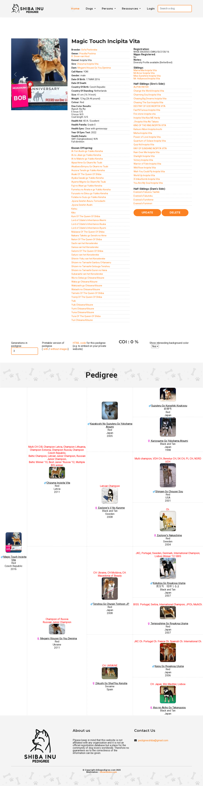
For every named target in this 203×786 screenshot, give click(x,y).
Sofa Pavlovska (89, 49)
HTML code (79, 342)
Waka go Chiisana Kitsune (84, 281)
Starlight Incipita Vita (144, 156)
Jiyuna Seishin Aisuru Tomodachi (88, 201)
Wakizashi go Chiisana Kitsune (86, 285)
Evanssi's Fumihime (143, 199)
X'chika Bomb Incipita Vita (147, 179)
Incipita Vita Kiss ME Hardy (147, 117)
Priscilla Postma (87, 53)
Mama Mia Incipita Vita (145, 70)
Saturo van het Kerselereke (85, 254)
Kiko (73, 212)
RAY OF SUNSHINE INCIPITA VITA (150, 148)
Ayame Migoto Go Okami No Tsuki (88, 182)
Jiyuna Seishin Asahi (81, 205)
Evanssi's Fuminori (143, 203)
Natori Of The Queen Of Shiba (86, 239)
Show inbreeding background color (169, 342)
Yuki (73, 301)
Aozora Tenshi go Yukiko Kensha (88, 170)
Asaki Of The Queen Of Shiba (86, 174)
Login (151, 8)
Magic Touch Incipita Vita (13, 546)
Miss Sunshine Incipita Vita (147, 76)
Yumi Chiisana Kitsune (82, 308)
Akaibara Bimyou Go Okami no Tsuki (89, 166)
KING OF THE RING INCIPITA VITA (150, 125)
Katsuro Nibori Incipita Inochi (148, 129)
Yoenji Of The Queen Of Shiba (86, 297)
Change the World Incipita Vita (149, 91)
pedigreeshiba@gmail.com (153, 740)
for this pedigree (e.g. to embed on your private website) (89, 346)
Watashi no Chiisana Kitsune (85, 289)
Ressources (130, 8)
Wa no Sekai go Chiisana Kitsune (87, 278)
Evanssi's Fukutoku (143, 196)
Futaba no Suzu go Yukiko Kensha (88, 197)
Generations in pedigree (19, 344)
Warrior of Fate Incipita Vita (147, 163)
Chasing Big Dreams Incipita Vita (150, 98)
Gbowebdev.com (108, 772)
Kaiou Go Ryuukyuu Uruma (168, 655)
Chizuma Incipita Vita (87, 64)
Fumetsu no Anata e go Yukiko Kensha (91, 189)
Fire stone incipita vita (145, 114)
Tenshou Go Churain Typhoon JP (110, 591)
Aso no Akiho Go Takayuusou (168, 697)
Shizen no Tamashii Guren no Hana (89, 270)
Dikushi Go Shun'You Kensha (110, 676)
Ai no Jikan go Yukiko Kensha (86, 155)
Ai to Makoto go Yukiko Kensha (87, 158)
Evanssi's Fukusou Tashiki (146, 192)
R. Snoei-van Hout (80, 56)
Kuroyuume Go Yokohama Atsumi (168, 429)
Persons (108, 8)
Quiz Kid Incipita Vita (144, 144)
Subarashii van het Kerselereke (87, 274)
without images (59, 349)
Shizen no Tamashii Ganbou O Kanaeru (91, 262)
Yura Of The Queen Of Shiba (86, 316)
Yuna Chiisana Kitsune (82, 312)
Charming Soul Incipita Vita (147, 94)
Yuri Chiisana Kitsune (82, 320)
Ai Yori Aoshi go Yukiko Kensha (87, 151)
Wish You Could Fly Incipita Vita (149, 171)
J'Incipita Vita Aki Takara (146, 121)
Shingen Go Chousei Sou (168, 478)
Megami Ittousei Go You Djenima (94, 67)
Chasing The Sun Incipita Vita (148, 102)
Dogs (90, 8)
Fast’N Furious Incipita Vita (147, 110)
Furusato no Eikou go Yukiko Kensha (89, 193)
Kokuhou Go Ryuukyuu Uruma (168, 571)
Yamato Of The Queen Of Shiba (87, 293)
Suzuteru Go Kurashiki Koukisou (168, 397)
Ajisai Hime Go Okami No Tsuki (86, 162)
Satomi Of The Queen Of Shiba (87, 251)
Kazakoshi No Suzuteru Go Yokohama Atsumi (110, 415)
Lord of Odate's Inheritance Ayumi (88, 228)
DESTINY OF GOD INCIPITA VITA (149, 106)
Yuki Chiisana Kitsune (82, 304)
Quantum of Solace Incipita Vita (150, 141)
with (45, 349)
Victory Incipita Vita (143, 160)
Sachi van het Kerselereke (84, 243)
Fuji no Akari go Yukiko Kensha (86, 185)
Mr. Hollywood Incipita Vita (147, 78)
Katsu (74, 208)
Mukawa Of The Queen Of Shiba (87, 232)
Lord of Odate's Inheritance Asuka (88, 224)
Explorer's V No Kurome (110, 498)
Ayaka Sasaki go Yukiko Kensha (87, 178)
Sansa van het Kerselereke (85, 247)
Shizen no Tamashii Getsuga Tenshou (90, 266)
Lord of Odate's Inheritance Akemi (88, 220)
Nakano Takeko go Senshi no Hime (89, 235)
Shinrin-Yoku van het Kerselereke (88, 258)
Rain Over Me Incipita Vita (146, 152)
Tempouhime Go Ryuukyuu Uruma (168, 615)
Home (75, 8)
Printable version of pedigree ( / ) (55, 346)
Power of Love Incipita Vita (147, 137)
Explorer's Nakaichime (168, 524)
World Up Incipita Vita (144, 175)
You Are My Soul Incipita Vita (148, 183)
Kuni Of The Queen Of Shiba (85, 216)
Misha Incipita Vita (143, 133)
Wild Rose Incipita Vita (145, 167)
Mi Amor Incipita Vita (144, 73)
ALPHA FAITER (141, 87)
